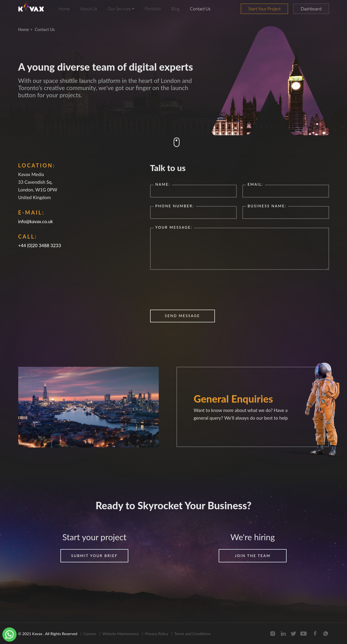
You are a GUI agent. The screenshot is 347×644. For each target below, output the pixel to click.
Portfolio (153, 8)
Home (64, 8)
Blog (175, 8)
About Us (88, 8)
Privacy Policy (156, 633)
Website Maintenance (120, 633)
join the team (253, 555)
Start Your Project (264, 8)
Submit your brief (94, 555)
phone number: (174, 206)
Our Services (119, 8)
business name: (267, 206)
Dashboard (311, 8)
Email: (256, 184)
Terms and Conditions (192, 633)
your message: (174, 227)
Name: (163, 184)
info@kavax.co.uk (35, 221)
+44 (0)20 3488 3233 (39, 245)
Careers (89, 633)
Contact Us (200, 8)
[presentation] (186, 290)
